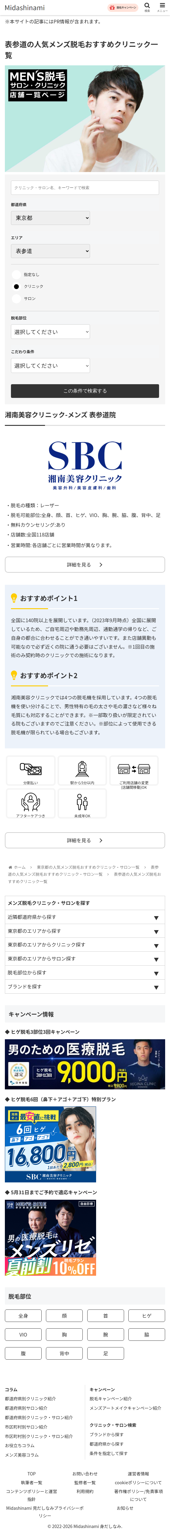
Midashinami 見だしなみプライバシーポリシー (45, 1512)
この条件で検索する (85, 390)
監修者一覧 (85, 1482)
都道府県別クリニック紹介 (30, 1398)
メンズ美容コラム (22, 1455)
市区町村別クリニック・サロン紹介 (39, 1436)
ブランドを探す (25, 986)
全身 (23, 1315)
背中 (64, 1353)
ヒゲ (146, 1315)
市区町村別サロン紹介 (26, 1427)
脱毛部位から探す (27, 972)
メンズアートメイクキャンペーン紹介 (125, 1408)
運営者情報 (138, 1474)
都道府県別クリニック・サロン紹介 (39, 1417)
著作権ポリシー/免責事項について (138, 1495)
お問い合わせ (85, 1474)
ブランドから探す (107, 1434)
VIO (23, 1334)
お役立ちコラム (20, 1445)
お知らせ (125, 1508)
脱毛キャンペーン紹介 (111, 1398)
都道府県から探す (107, 1444)
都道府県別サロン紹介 (26, 1408)
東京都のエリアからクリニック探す (46, 944)
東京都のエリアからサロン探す (42, 958)
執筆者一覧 (31, 1482)
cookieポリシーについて (138, 1482)
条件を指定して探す (109, 1453)
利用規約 (85, 1491)
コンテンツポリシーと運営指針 (31, 1495)
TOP (31, 1474)
